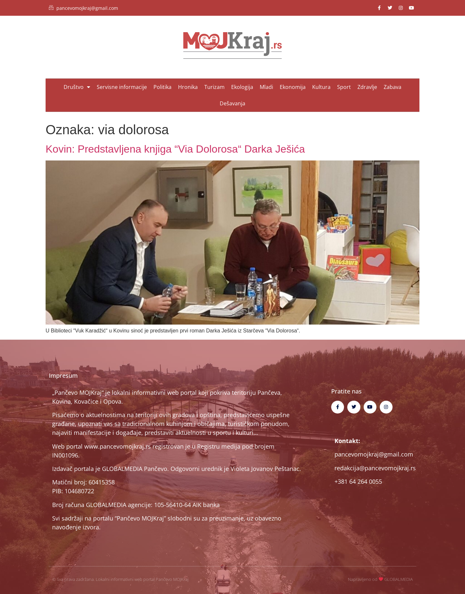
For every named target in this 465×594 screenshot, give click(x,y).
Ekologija (242, 87)
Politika (162, 87)
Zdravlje (367, 87)
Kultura (321, 87)
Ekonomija (293, 87)
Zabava (392, 87)
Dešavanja (232, 103)
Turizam (214, 87)
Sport (344, 87)
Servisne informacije (122, 87)
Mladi (266, 87)
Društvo (77, 87)
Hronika (188, 87)
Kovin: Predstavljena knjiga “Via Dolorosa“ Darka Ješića (175, 149)
